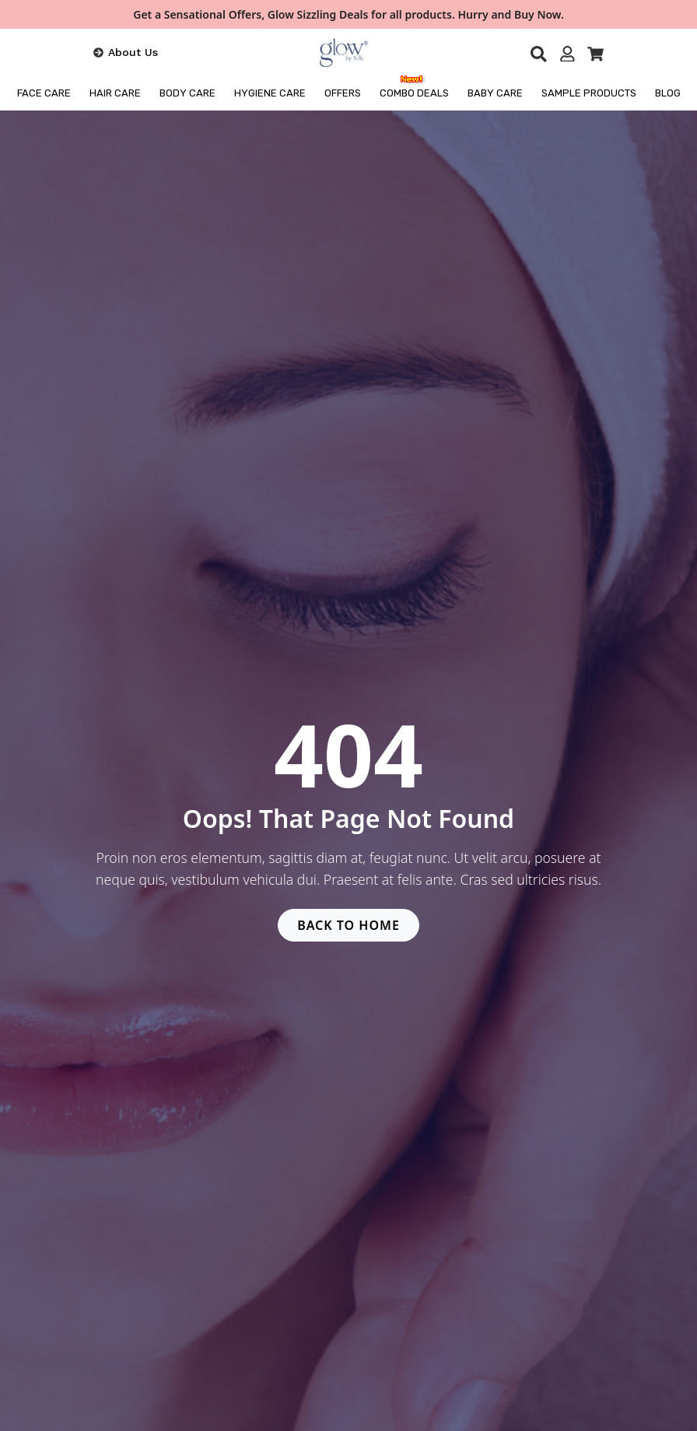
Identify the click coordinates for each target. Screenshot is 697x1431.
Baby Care (495, 93)
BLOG (668, 93)
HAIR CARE (115, 93)
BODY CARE (187, 93)
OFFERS (342, 93)
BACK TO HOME (348, 925)
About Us (133, 52)
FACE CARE (44, 93)
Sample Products (588, 93)
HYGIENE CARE (270, 93)
